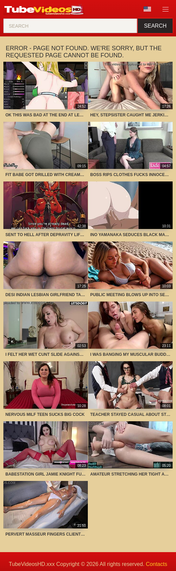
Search (155, 26)
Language (147, 9)
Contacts (156, 564)
